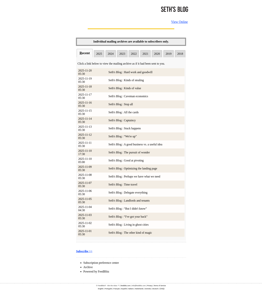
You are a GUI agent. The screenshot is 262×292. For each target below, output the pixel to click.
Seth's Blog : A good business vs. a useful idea (135, 144)
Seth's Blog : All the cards (123, 112)
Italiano (131, 289)
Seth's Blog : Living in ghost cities (128, 224)
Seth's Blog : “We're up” (122, 136)
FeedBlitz (103, 271)
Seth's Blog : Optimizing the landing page (132, 168)
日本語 (162, 289)
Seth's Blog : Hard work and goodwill (130, 72)
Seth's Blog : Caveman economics (128, 96)
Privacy (149, 286)
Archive (88, 267)
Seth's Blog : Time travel (122, 184)
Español (124, 289)
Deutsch (155, 289)
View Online (179, 22)
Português (108, 289)
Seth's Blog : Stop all (120, 104)
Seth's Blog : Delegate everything (127, 192)
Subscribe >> (84, 251)
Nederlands (139, 289)
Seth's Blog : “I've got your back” (128, 216)
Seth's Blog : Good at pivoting (126, 160)
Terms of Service (160, 286)
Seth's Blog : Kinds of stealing (126, 80)
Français (117, 289)
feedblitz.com (125, 286)
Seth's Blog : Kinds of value (124, 88)
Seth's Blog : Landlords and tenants (129, 200)
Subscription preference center (101, 262)
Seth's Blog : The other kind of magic (130, 232)
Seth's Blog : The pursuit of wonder (129, 152)
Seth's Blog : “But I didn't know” (127, 208)
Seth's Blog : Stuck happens (124, 128)
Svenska (148, 289)
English (100, 289)
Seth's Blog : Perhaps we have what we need (134, 176)
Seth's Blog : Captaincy (122, 120)
